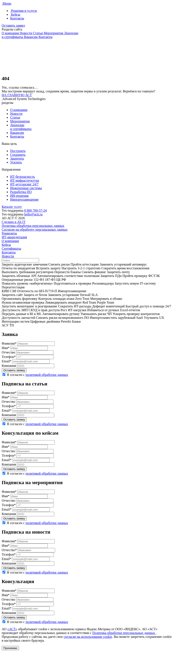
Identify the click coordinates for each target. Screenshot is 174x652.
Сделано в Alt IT (14, 222)
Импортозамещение (24, 199)
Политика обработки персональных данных (33, 225)
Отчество (8, 352)
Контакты (17, 136)
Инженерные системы (26, 188)
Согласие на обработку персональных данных (35, 229)
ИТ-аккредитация (14, 237)
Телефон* (9, 357)
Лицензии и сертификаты (20, 127)
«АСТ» (12, 629)
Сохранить (18, 154)
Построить (18, 151)
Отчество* (9, 550)
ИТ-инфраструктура (24, 180)
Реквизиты (9, 233)
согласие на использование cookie (88, 636)
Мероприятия (20, 121)
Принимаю (10, 648)
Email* (6, 361)
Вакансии (17, 132)
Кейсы (6, 245)
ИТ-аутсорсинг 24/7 (24, 184)
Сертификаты (11, 248)
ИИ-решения (19, 195)
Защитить (17, 158)
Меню (7, 3)
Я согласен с (37, 375)
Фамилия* (9, 343)
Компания (9, 365)
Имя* (6, 348)
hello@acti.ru (33, 214)
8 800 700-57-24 (35, 210)
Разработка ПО (21, 192)
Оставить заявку (13, 25)
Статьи (15, 117)
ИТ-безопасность (22, 176)
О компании (18, 110)
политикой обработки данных (47, 375)
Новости (16, 113)
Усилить (16, 162)
